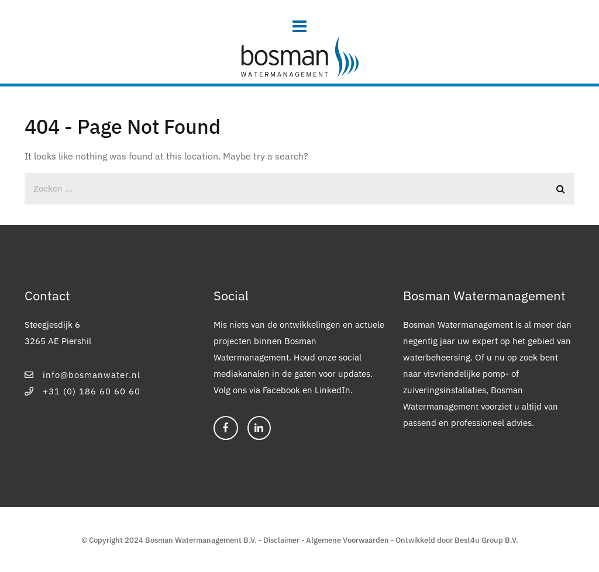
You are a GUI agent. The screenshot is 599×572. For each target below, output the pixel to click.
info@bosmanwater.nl (82, 374)
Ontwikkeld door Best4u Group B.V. (456, 540)
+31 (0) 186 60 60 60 (82, 391)
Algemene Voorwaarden (347, 540)
